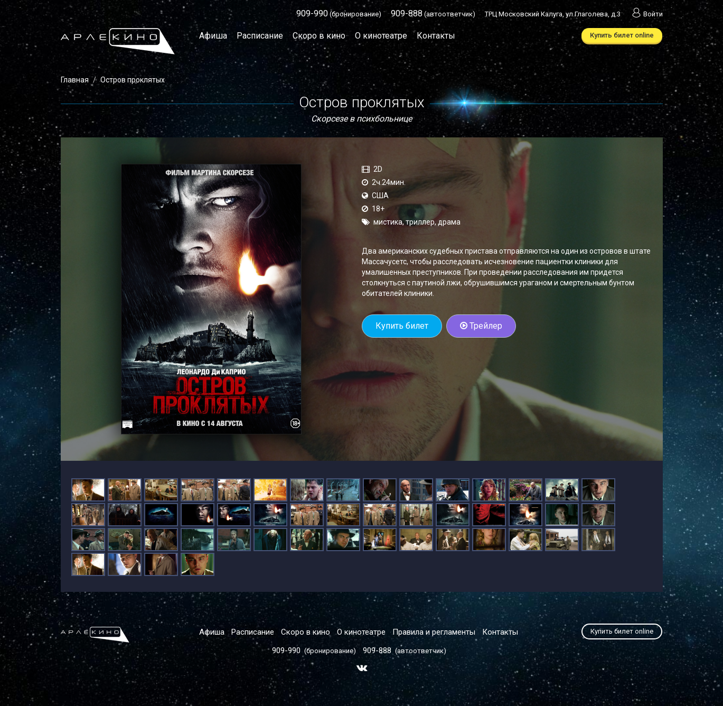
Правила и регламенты (433, 632)
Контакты (436, 36)
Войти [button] (646, 14)
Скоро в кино (319, 36)
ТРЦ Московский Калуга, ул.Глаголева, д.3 (553, 14)
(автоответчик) (433, 14)
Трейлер (481, 326)
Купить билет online (622, 35)
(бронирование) (338, 14)
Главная (75, 80)
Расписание (260, 36)
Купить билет (401, 326)
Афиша (213, 36)
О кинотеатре (381, 36)
